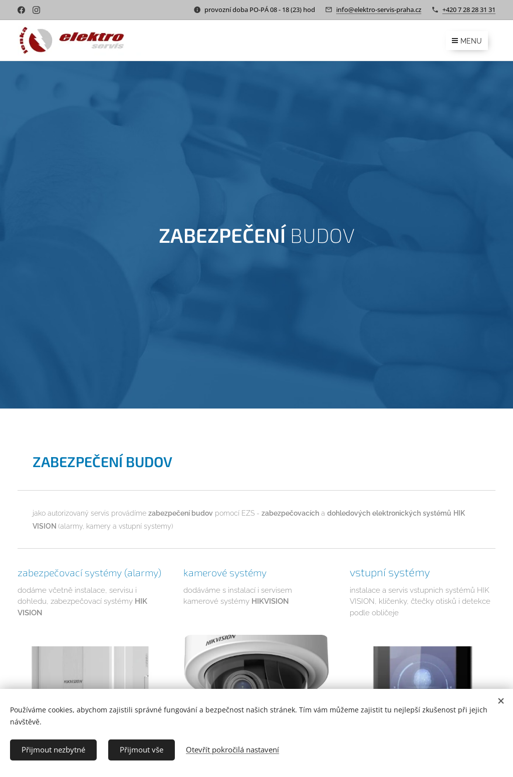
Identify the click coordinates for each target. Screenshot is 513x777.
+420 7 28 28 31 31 (468, 9)
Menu (467, 41)
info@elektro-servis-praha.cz (378, 9)
